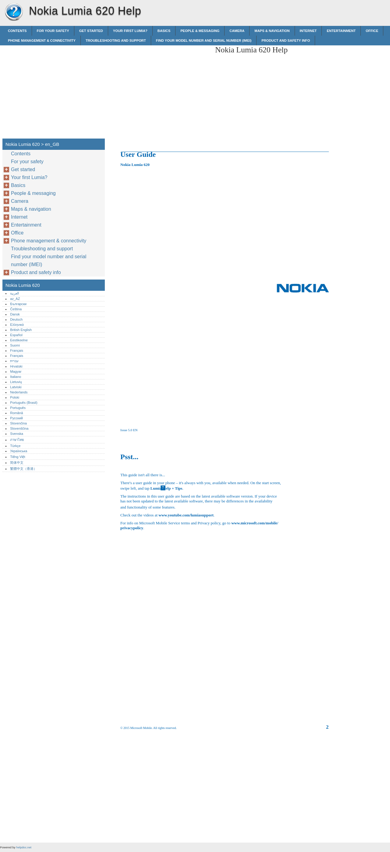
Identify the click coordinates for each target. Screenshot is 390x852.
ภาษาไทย (17, 440)
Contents (17, 31)
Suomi (15, 345)
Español (16, 335)
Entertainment (341, 31)
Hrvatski (16, 366)
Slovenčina (18, 423)
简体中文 (16, 462)
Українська (18, 451)
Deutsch (16, 319)
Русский (16, 418)
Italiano (15, 376)
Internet (308, 31)
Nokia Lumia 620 (14, 12)
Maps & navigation (271, 31)
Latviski (15, 387)
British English (21, 330)
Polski (14, 397)
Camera (236, 31)
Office (372, 31)
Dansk (15, 314)
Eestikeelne (19, 340)
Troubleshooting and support (116, 40)
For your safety (53, 31)
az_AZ (15, 299)
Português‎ (18, 408)
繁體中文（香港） (23, 468)
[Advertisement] (159, 88)
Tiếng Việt (17, 457)
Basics (164, 31)
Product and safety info (285, 40)
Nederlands (18, 392)
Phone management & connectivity (42, 40)
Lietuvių (16, 382)
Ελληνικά (17, 324)
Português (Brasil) (23, 402)
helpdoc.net (23, 847)
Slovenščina (19, 428)
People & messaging (199, 31)
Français (16, 350)
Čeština (16, 309)
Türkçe (15, 446)
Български (18, 304)
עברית (14, 361)
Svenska (16, 433)
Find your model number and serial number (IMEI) (203, 40)
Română (16, 413)
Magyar (15, 371)
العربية (14, 293)
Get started (91, 31)
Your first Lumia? (130, 31)
